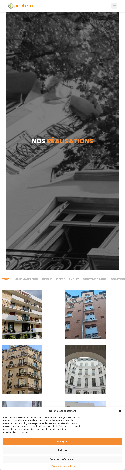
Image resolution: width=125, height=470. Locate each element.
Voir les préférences (62, 459)
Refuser (62, 450)
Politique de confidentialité (63, 466)
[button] (120, 411)
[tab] (5, 279)
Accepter (62, 441)
